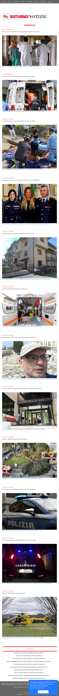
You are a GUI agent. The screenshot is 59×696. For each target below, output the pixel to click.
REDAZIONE (43, 1)
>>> (44, 653)
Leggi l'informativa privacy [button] (37, 688)
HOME (4, 1)
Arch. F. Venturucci (24, 694)
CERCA (37, 1)
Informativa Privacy (25, 692)
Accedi (4, 5)
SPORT (23, 1)
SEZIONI (9, 1)
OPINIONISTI (30, 1)
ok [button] (43, 691)
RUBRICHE (16, 1)
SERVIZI (50, 1)
